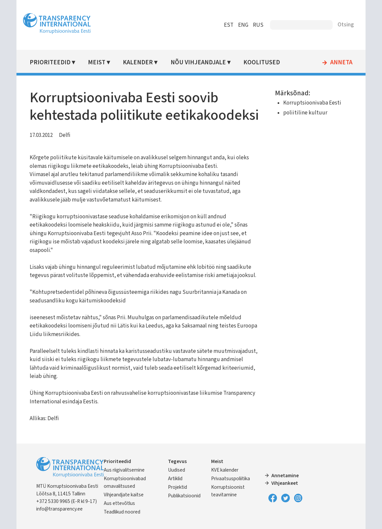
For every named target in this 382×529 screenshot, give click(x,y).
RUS (258, 25)
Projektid (177, 487)
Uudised (176, 470)
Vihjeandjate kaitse (124, 494)
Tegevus (177, 461)
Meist (96, 62)
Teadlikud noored (122, 512)
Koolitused (261, 62)
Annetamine (285, 475)
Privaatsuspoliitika (230, 478)
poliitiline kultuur (305, 112)
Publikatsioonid (184, 495)
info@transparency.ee (59, 509)
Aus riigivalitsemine (124, 470)
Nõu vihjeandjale (198, 62)
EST (228, 25)
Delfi (64, 135)
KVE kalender (224, 470)
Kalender (138, 62)
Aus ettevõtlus (119, 503)
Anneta (341, 62)
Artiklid (175, 478)
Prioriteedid (50, 62)
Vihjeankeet (284, 483)
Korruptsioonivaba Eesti (312, 103)
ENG (243, 25)
